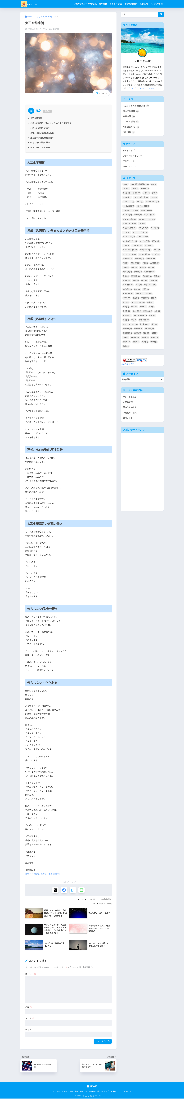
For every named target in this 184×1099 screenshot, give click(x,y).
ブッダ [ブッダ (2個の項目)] (126, 247)
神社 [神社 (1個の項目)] (133, 321)
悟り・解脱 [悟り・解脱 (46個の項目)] (128, 286)
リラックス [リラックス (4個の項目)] (127, 260)
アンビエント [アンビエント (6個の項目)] (128, 203)
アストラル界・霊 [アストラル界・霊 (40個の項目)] (141, 199)
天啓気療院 (128, 404)
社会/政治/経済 (130, 4)
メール (29, 1019)
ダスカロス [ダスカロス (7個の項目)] (143, 229)
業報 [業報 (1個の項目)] (153, 299)
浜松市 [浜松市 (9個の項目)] (143, 308)
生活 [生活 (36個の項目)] (157, 312)
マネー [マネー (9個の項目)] (157, 251)
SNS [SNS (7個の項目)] (153, 186)
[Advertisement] (131, 474)
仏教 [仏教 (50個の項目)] (126, 269)
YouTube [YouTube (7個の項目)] (144, 190)
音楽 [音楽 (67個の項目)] (145, 343)
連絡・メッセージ (131, 168)
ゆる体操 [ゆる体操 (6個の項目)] (127, 199)
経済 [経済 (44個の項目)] (154, 326)
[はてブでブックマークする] (73, 890)
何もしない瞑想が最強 (40, 142)
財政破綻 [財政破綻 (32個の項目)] (135, 339)
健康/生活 (144, 4)
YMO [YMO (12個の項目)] (135, 190)
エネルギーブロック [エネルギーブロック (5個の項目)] (130, 212)
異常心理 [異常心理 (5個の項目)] (127, 317)
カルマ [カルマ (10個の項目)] (138, 216)
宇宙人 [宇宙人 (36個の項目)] (126, 282)
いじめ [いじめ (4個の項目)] (146, 194)
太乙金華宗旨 (36, 118)
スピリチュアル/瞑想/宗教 (85, 4)
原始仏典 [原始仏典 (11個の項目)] (127, 273)
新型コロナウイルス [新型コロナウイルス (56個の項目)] (144, 295)
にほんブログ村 (128, 365)
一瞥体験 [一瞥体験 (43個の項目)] (139, 260)
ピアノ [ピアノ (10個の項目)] (156, 242)
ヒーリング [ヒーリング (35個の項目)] (144, 242)
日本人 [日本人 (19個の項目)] (126, 299)
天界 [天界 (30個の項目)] (157, 277)
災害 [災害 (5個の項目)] (151, 308)
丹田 (110, 904)
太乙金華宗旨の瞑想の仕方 (42, 138)
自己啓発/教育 (116, 4)
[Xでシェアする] (54, 890)
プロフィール (129, 162)
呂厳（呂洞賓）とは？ (40, 128)
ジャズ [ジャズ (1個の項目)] (142, 225)
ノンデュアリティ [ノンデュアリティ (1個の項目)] (130, 242)
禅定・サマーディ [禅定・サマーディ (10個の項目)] (130, 326)
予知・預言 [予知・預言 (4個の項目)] (135, 264)
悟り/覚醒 (103, 4)
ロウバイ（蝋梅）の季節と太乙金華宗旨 (43, 874)
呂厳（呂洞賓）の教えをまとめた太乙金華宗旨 (50, 123)
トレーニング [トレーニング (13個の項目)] (129, 238)
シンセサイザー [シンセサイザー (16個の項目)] (129, 225)
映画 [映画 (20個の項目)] (136, 299)
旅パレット (128, 420)
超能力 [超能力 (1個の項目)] (145, 339)
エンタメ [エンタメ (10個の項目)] (127, 216)
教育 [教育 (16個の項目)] (146, 290)
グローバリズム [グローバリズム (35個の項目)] (129, 220)
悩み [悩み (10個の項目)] (139, 286)
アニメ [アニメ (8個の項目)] (154, 199)
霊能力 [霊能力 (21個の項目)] (126, 343)
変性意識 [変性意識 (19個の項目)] (135, 277)
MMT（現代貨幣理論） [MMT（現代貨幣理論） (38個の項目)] (140, 186)
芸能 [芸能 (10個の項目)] (146, 334)
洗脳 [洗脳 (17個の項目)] (126, 308)
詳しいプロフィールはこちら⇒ (142, 88)
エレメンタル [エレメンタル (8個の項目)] (146, 212)
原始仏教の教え (130, 409)
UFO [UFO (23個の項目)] (126, 190)
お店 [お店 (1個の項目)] (154, 194)
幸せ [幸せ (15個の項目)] (144, 282)
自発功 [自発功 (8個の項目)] (137, 334)
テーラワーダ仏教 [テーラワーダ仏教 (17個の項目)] (140, 234)
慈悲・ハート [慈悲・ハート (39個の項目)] (150, 286)
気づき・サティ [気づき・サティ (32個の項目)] (138, 304)
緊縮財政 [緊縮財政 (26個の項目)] (127, 330)
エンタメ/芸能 (156, 4)
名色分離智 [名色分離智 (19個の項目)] (149, 273)
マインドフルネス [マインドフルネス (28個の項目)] (130, 251)
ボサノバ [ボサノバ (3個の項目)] (149, 247)
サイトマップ (129, 151)
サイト (28, 1030)
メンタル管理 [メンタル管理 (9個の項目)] (144, 256)
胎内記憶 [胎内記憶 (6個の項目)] (138, 330)
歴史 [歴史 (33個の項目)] (126, 304)
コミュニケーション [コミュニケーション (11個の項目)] (147, 220)
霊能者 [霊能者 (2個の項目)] (136, 343)
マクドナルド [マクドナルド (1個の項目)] (145, 251)
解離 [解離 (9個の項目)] (154, 334)
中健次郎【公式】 (131, 414)
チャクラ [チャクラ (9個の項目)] (155, 229)
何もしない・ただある (40, 147)
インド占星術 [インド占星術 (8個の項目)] (128, 207)
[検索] (161, 14)
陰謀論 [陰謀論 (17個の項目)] (154, 339)
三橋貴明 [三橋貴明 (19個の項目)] (150, 260)
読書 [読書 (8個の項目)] (125, 339)
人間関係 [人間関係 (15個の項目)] (154, 264)
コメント (30, 974)
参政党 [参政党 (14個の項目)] (138, 273)
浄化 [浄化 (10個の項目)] (134, 308)
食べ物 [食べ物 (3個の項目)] (153, 343)
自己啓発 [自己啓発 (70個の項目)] (149, 330)
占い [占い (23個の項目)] (151, 269)
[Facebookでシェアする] (63, 890)
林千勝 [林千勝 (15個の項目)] (145, 299)
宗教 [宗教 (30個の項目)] (136, 282)
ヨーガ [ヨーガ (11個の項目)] (156, 256)
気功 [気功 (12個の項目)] (150, 304)
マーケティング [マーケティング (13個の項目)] (129, 256)
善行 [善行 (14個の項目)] (126, 277)
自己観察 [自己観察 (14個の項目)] (127, 334)
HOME (92, 1086)
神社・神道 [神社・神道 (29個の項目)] (144, 321)
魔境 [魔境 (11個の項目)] (126, 347)
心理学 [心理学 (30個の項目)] (153, 282)
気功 (103, 904)
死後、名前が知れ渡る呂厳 (42, 133)
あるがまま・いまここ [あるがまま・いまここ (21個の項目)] (132, 194)
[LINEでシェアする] (82, 890)
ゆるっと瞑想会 (130, 398)
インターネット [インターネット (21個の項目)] (152, 203)
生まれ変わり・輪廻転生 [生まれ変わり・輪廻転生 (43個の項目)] (142, 312)
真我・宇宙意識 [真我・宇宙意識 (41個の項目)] (140, 317)
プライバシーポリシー (133, 157)
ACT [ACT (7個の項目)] (125, 186)
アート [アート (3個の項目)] (139, 203)
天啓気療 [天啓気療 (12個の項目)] (147, 277)
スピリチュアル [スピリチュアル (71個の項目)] (129, 229)
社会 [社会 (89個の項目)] (126, 321)
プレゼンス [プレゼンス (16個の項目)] (137, 247)
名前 (28, 1007)
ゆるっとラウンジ (36, 3)
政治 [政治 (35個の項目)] (137, 290)
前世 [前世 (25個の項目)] (143, 269)
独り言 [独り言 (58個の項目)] (126, 312)
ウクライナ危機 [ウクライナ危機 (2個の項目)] (142, 207)
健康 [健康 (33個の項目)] (134, 269)
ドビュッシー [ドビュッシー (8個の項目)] (142, 238)
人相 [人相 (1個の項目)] (145, 264)
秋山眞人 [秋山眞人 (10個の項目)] (144, 326)
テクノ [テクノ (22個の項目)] (126, 234)
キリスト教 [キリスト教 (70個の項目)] (149, 216)
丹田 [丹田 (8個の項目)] (125, 264)
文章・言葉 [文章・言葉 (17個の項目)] (128, 295)
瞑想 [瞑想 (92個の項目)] (152, 317)
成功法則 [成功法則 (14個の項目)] (127, 290)
